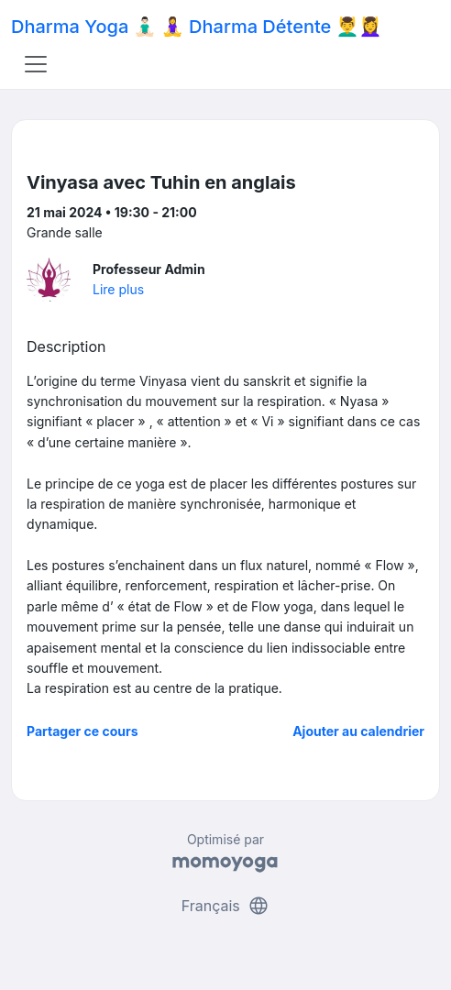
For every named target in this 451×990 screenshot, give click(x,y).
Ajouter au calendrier (358, 731)
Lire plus (118, 289)
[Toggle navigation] (35, 64)
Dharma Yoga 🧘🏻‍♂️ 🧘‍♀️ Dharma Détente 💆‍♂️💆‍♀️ (196, 27)
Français (226, 906)
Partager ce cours (82, 731)
